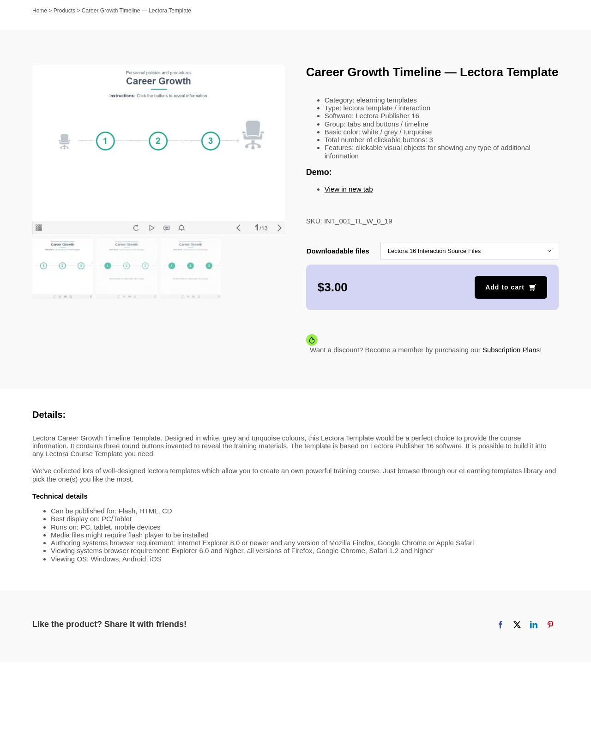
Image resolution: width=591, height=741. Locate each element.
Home (39, 10)
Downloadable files (338, 251)
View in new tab (349, 189)
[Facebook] (500, 625)
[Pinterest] (550, 625)
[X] (517, 625)
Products (64, 10)
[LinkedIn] (533, 625)
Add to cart (505, 287)
